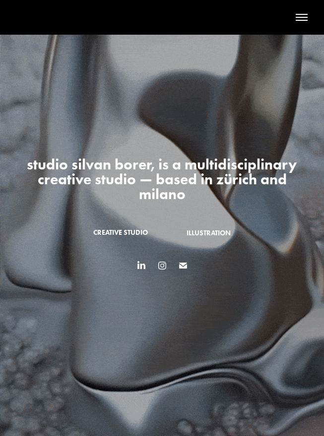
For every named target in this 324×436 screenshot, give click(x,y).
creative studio (120, 232)
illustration (209, 233)
